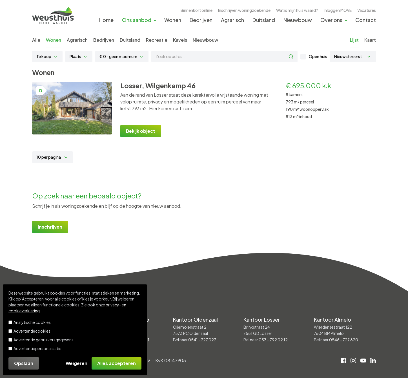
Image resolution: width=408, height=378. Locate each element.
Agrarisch (232, 20)
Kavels (180, 40)
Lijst (354, 40)
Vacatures (366, 10)
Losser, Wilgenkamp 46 (158, 85)
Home (106, 20)
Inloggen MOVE (338, 10)
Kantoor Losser (261, 319)
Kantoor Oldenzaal (195, 319)
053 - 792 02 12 (273, 339)
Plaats (75, 56)
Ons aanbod (136, 20)
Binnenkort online (196, 10)
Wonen (172, 20)
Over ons (331, 20)
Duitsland (263, 20)
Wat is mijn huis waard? (297, 10)
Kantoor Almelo (332, 319)
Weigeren (76, 363)
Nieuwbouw (297, 20)
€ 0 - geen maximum (118, 56)
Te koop (43, 56)
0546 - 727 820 (343, 339)
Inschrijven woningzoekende (244, 10)
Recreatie (156, 40)
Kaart (370, 40)
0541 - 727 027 (202, 339)
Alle (36, 40)
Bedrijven (201, 20)
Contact (365, 20)
